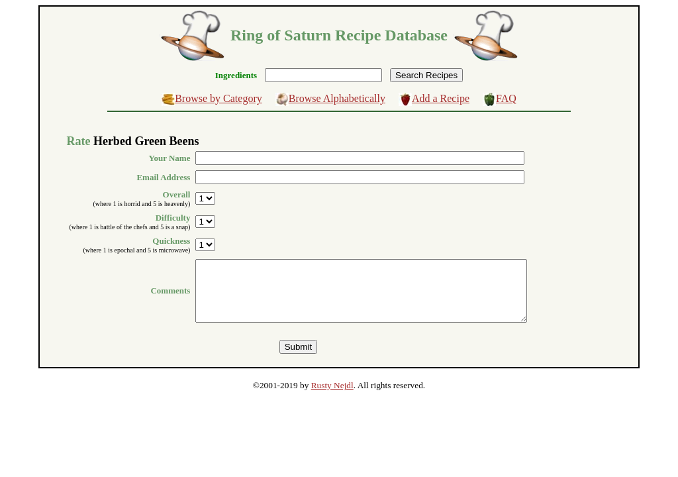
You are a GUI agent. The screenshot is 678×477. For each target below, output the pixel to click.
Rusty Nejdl (332, 397)
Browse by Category (218, 98)
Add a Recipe (440, 98)
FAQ (506, 98)
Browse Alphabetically (337, 98)
